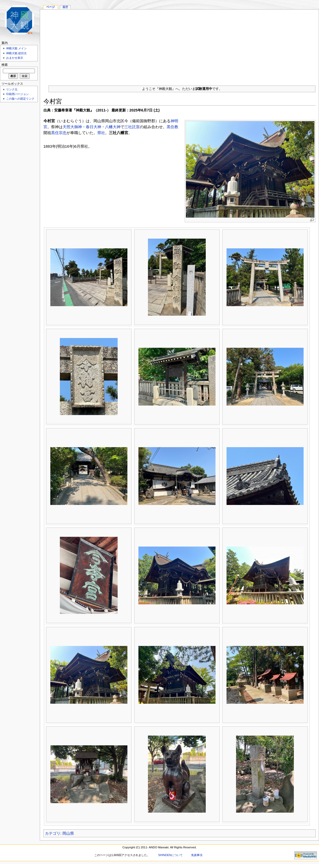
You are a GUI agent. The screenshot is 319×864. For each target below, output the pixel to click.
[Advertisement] (179, 45)
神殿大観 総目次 (16, 53)
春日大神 (93, 127)
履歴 (65, 6)
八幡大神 (112, 127)
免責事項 (196, 855)
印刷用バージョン (17, 94)
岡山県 (68, 833)
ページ (50, 6)
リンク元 (11, 89)
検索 (5, 64)
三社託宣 (132, 127)
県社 (101, 132)
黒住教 (172, 127)
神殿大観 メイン (16, 48)
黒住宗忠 (59, 132)
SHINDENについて (170, 855)
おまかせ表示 (14, 57)
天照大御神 (72, 127)
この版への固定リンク (20, 98)
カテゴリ (52, 833)
